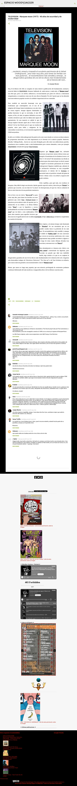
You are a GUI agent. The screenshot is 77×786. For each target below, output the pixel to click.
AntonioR (15, 339)
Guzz (14, 396)
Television (37, 301)
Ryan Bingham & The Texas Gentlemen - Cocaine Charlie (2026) (12, 747)
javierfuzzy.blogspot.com (20, 349)
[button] (9, 24)
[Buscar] (75, 3)
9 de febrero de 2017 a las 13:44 (28, 374)
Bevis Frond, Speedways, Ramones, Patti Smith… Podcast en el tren (12, 738)
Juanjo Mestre (17, 410)
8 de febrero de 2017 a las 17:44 (25, 326)
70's (13, 301)
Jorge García (16, 374)
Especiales (27, 301)
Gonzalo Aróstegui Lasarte (20, 314)
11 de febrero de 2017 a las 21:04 (29, 410)
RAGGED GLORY (7, 759)
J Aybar (15, 439)
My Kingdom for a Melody (10, 740)
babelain (15, 363)
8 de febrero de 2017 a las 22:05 (25, 363)
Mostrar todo (4, 778)
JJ (32, 301)
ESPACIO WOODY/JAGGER (19, 2)
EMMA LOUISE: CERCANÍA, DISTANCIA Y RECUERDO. (10, 757)
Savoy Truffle (17, 419)
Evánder (15, 384)
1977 (10, 301)
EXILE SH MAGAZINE (8, 736)
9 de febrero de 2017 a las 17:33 (25, 384)
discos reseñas (19, 301)
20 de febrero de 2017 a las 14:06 (25, 431)
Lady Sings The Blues (9, 766)
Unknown (15, 326)
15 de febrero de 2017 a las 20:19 (28, 419)
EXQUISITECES (7, 749)
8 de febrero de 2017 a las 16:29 (36, 314)
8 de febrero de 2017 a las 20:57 (25, 339)
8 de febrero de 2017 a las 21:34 (35, 349)
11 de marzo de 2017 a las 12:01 (25, 439)
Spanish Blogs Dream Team (10, 767)
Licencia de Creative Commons (55, 782)
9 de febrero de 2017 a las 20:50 (23, 396)
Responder (16, 323)
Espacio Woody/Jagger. (27, 782)
